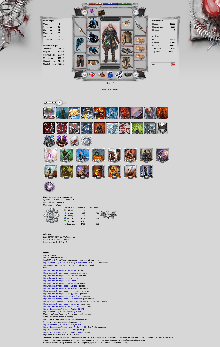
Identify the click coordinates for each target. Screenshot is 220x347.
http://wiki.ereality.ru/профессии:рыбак (59, 270)
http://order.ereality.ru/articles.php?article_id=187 (63, 309)
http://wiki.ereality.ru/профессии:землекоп (61, 288)
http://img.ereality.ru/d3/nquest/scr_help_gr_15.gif (64, 330)
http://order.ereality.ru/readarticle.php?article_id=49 (64, 327)
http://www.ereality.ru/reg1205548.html (59, 265)
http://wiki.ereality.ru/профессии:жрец (59, 278)
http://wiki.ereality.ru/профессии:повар (59, 281)
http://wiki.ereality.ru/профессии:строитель (61, 291)
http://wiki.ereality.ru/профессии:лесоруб (60, 273)
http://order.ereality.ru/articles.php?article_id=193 (63, 332)
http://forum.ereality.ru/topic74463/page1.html (62, 312)
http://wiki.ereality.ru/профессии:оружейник (61, 296)
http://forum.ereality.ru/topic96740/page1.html (62, 324)
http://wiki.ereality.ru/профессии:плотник (60, 275)
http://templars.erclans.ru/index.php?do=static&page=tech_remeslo (71, 301)
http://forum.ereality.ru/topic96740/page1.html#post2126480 (68, 263)
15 (52, 200)
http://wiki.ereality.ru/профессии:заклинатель (62, 306)
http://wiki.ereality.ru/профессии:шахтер (60, 286)
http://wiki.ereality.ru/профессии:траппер (60, 283)
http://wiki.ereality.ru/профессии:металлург (61, 304)
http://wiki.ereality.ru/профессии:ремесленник (62, 299)
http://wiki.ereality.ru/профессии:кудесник (60, 294)
